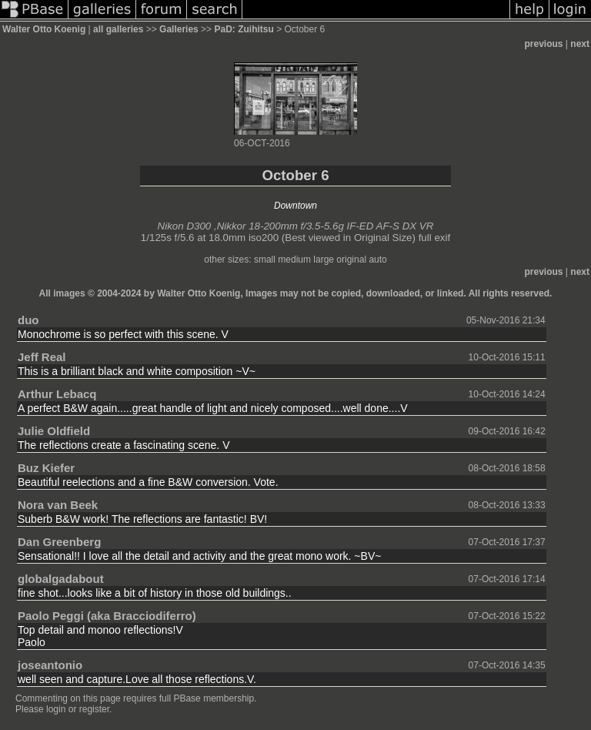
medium (294, 259)
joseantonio (50, 664)
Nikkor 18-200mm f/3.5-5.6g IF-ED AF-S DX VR (325, 226)
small (264, 259)
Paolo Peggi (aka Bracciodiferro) (107, 615)
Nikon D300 (185, 226)
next (579, 44)
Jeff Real (42, 356)
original (351, 259)
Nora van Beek (58, 504)
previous (544, 44)
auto (377, 259)
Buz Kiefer (46, 467)
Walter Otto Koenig (43, 29)
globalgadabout (61, 578)
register (94, 709)
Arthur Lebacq (57, 393)
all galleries (118, 29)
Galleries (179, 29)
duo (28, 319)
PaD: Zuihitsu (243, 29)
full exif (434, 237)
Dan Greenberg (59, 541)
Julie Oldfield (54, 430)
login (55, 709)
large (323, 259)
